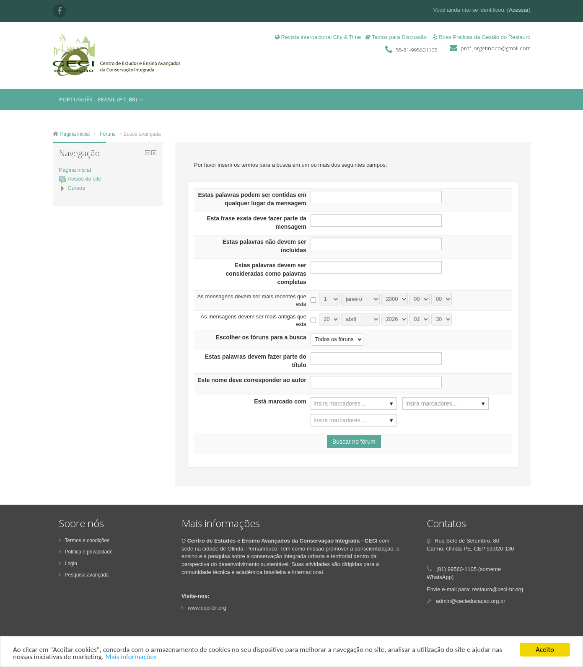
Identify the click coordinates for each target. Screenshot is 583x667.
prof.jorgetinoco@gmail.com (496, 48)
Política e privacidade (86, 552)
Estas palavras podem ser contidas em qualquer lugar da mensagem (252, 199)
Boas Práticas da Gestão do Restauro (482, 37)
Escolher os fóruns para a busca (260, 337)
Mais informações (130, 657)
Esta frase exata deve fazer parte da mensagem (256, 222)
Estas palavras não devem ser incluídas (264, 245)
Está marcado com (280, 401)
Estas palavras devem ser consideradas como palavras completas (266, 273)
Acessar (519, 10)
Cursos (76, 188)
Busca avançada (142, 134)
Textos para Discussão (396, 37)
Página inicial (75, 170)
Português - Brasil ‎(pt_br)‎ (101, 99)
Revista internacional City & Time (318, 37)
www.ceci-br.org (203, 608)
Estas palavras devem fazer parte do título (255, 360)
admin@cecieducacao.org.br (470, 601)
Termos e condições (84, 540)
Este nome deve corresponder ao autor (251, 380)
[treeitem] (108, 170)
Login (68, 563)
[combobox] (354, 403)
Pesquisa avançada (84, 575)
